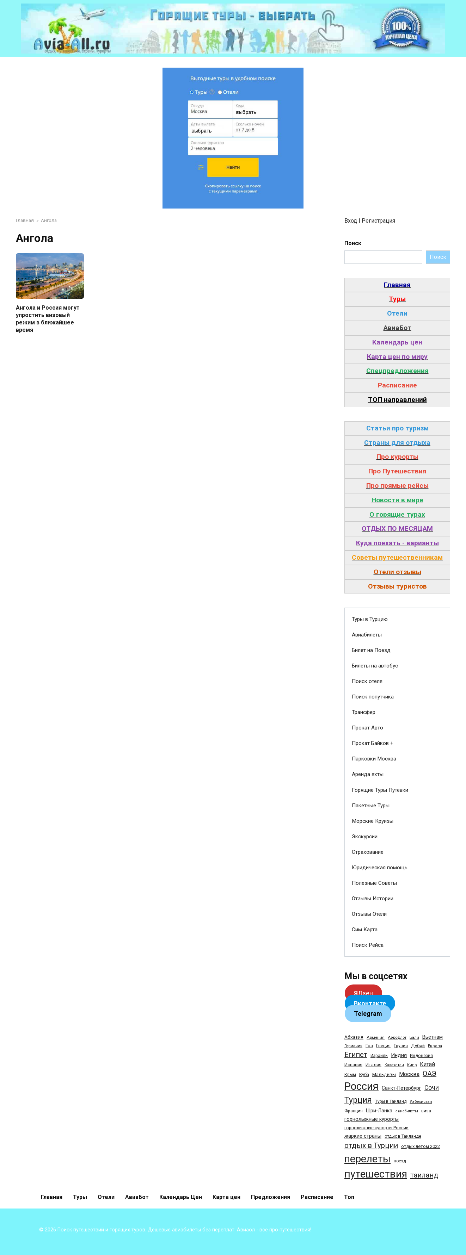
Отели (106, 1197)
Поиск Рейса (368, 945)
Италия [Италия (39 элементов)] (373, 1064)
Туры (80, 1197)
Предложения (270, 1197)
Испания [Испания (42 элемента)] (353, 1064)
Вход (350, 220)
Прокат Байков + (372, 743)
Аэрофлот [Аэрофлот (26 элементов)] (397, 1037)
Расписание (317, 1197)
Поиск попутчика (373, 697)
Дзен (363, 993)
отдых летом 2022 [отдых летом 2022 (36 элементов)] (420, 1146)
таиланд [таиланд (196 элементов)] (424, 1175)
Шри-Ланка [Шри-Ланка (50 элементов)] (379, 1110)
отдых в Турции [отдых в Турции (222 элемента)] (371, 1145)
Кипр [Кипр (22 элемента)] (412, 1065)
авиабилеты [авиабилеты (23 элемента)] (407, 1111)
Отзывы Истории (372, 898)
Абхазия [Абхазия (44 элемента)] (353, 1037)
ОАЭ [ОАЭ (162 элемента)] (429, 1074)
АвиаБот (137, 1197)
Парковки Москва (374, 759)
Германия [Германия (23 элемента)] (353, 1046)
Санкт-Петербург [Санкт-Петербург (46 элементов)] (401, 1088)
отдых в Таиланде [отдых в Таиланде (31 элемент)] (403, 1136)
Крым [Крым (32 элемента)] (350, 1074)
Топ (349, 1197)
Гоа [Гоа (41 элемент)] (369, 1045)
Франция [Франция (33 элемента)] (353, 1110)
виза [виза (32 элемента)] (426, 1110)
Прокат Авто (367, 728)
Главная (51, 1197)
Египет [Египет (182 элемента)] (355, 1055)
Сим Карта (365, 929)
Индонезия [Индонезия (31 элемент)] (421, 1055)
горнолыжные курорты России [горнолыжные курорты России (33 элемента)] (376, 1127)
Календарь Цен (180, 1197)
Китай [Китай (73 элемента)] (427, 1064)
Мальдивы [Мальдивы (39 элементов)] (384, 1074)
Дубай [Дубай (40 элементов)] (418, 1045)
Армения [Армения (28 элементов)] (376, 1037)
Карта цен (226, 1197)
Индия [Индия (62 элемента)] (399, 1055)
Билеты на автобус (375, 666)
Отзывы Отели (369, 914)
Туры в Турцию (370, 619)
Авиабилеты (367, 635)
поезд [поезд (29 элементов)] (400, 1160)
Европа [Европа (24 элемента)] (435, 1046)
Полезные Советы (374, 883)
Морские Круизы (372, 821)
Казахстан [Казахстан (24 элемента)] (394, 1065)
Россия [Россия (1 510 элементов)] (361, 1086)
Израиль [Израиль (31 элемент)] (379, 1055)
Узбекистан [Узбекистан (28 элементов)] (421, 1101)
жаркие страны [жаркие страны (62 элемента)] (362, 1136)
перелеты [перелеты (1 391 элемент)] (367, 1159)
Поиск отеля (367, 681)
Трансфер (363, 712)
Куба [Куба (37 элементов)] (364, 1074)
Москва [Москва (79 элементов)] (409, 1074)
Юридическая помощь (379, 867)
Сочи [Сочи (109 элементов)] (431, 1087)
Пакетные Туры (371, 805)
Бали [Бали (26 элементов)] (414, 1037)
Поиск (352, 243)
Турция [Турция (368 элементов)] (358, 1100)
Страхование (368, 852)
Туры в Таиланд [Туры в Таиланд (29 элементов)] (390, 1101)
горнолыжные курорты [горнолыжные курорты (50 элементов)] (371, 1119)
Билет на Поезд (371, 650)
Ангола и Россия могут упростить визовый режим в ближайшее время (48, 318)
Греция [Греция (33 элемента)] (383, 1045)
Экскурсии (365, 836)
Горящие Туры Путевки (380, 790)
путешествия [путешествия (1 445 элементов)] (375, 1174)
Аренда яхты (368, 774)
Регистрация (378, 220)
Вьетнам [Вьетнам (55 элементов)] (432, 1037)
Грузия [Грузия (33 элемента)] (401, 1045)
